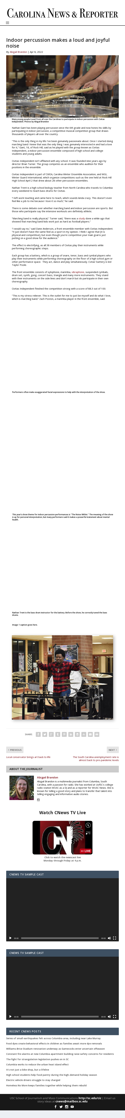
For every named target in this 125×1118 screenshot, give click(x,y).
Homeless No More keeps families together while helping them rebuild (46, 1093)
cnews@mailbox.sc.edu (72, 1109)
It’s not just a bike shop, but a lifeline (27, 1077)
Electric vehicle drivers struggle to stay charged (33, 1087)
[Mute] (109, 945)
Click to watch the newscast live (62, 864)
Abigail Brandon (18, 59)
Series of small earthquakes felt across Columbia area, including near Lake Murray (53, 1045)
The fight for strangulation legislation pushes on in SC (37, 1066)
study (82, 226)
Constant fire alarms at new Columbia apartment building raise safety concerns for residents (60, 1061)
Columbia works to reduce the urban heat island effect (37, 1072)
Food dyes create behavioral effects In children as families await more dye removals (54, 1051)
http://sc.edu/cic (90, 1105)
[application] (62, 917)
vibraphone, (78, 279)
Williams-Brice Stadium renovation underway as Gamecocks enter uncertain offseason (55, 1056)
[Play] (10, 945)
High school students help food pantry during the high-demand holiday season (51, 1082)
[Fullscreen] (114, 945)
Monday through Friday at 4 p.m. (63, 868)
